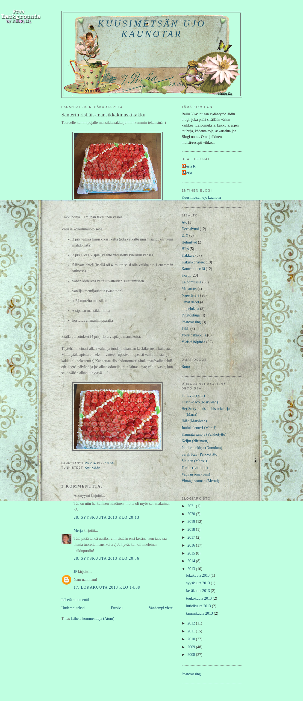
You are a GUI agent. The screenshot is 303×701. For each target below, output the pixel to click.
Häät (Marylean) (194, 421)
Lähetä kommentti (75, 600)
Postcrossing (191, 322)
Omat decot (190, 302)
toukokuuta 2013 (199, 598)
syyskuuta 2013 (198, 583)
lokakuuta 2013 (198, 575)
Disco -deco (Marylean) (200, 402)
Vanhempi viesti (161, 608)
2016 (191, 545)
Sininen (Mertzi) (194, 461)
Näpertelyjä (190, 295)
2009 (191, 647)
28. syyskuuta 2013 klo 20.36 (106, 558)
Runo (186, 367)
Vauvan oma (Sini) (196, 474)
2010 (191, 639)
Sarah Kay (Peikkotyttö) (200, 454)
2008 (191, 655)
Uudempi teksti (73, 608)
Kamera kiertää (193, 269)
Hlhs (185, 249)
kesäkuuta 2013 (198, 591)
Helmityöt (189, 242)
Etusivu (117, 608)
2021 (191, 506)
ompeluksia (190, 309)
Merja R (189, 166)
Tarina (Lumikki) (195, 468)
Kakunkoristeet (193, 262)
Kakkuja (92, 467)
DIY (185, 235)
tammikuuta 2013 (200, 613)
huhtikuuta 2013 (199, 606)
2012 (191, 623)
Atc (184, 222)
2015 (191, 553)
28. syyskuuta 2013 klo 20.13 (106, 517)
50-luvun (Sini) (193, 396)
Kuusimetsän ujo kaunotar (152, 28)
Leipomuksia (192, 282)
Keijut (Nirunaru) (195, 441)
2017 (191, 537)
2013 (191, 569)
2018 (191, 529)
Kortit (186, 275)
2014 (191, 561)
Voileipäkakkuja (194, 335)
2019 (191, 522)
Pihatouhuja (191, 315)
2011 (191, 631)
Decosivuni (190, 229)
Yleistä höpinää (193, 342)
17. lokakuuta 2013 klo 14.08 (107, 587)
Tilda (186, 329)
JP (75, 572)
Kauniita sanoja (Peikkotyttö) (204, 434)
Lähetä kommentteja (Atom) (92, 619)
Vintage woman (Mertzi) (200, 481)
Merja (78, 531)
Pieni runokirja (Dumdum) (202, 448)
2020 (191, 514)
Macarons (189, 289)
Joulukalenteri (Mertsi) (199, 428)
